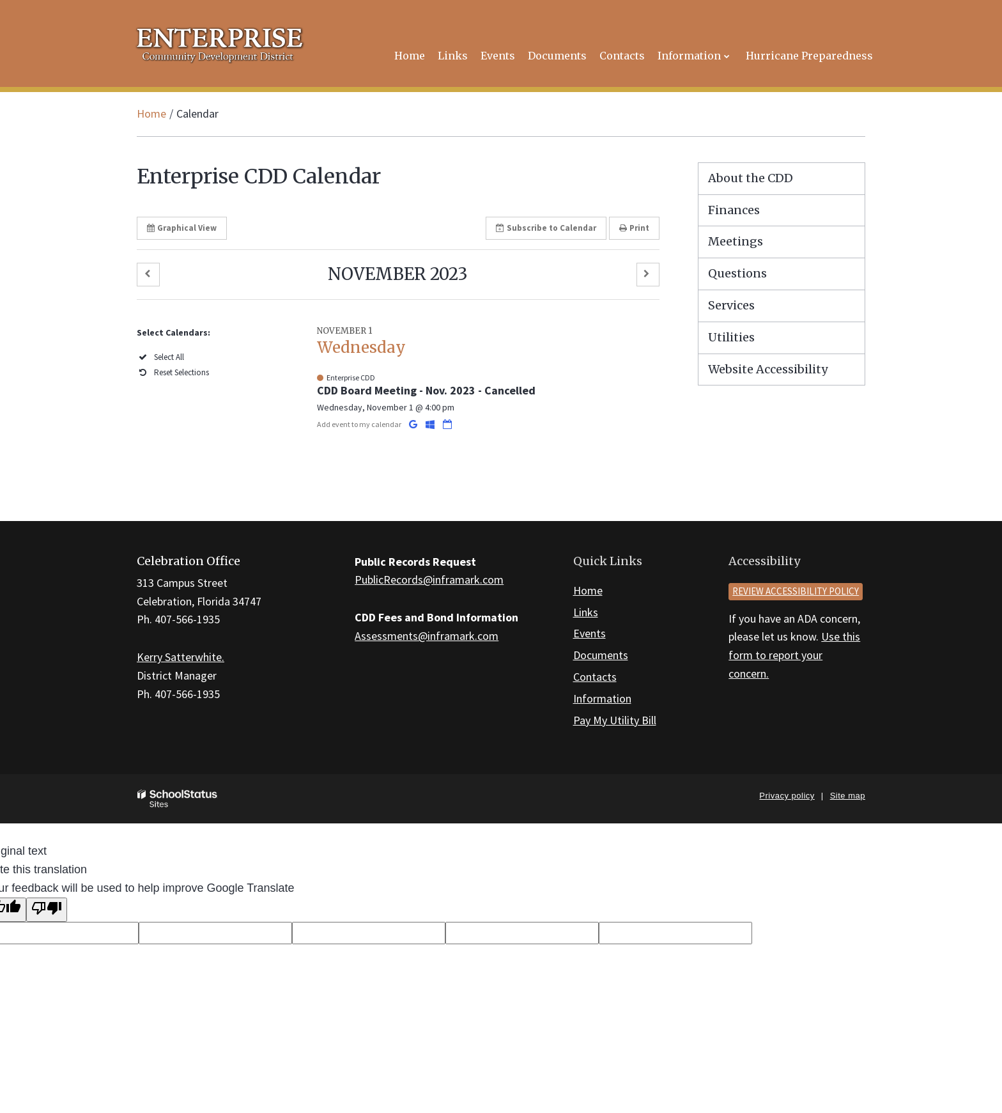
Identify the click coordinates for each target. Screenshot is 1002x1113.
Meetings (735, 241)
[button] (148, 274)
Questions (737, 273)
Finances (734, 210)
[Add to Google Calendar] (414, 424)
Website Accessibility (768, 369)
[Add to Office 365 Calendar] (431, 424)
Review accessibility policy (795, 591)
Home (151, 113)
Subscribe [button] (546, 227)
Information (602, 698)
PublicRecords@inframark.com (429, 579)
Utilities (731, 337)
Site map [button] (847, 795)
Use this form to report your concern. (794, 655)
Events (589, 633)
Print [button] (634, 227)
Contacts (595, 676)
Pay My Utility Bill (614, 720)
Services (731, 305)
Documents (600, 655)
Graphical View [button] (182, 227)
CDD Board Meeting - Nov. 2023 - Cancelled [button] (426, 390)
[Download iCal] (447, 424)
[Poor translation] (46, 910)
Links (585, 612)
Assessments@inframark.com (426, 635)
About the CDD (750, 178)
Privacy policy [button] (786, 795)
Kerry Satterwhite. (180, 657)
